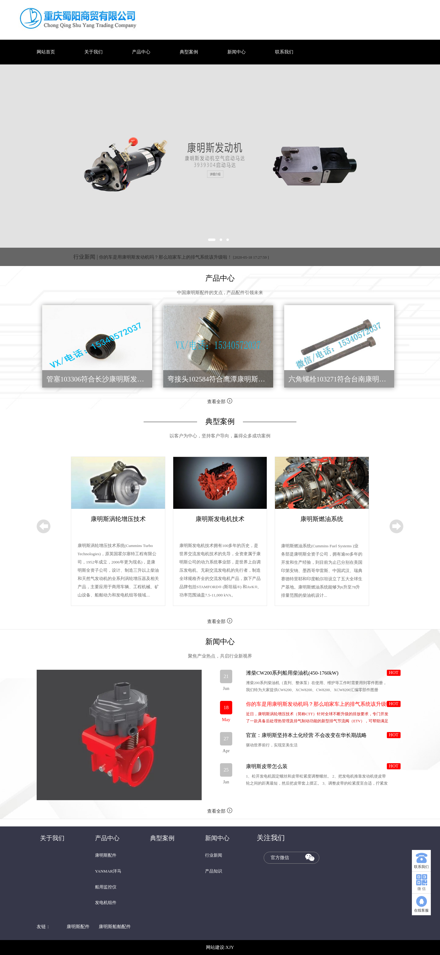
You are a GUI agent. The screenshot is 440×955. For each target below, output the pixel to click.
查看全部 (220, 401)
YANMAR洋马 (108, 871)
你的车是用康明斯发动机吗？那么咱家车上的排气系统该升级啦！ (171, 257)
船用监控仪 (105, 887)
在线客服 (421, 903)
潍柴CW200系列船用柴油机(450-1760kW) (292, 673)
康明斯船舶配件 (115, 926)
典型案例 (189, 51)
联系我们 (284, 51)
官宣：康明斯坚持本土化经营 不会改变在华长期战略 (306, 735)
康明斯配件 (105, 855)
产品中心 (141, 51)
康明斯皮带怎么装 (267, 766)
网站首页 (46, 51)
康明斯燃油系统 (321, 519)
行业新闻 (213, 855)
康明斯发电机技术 (220, 519)
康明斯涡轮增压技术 (118, 519)
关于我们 (93, 51)
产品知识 (213, 871)
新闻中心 (236, 51)
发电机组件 (105, 902)
